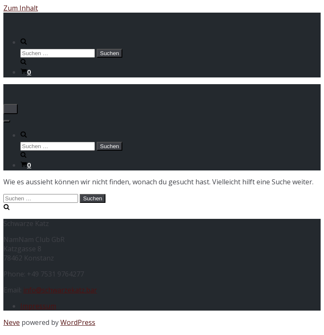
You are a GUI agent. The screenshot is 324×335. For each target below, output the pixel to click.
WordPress (77, 322)
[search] (170, 52)
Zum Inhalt (20, 8)
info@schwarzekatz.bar (60, 290)
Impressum (38, 306)
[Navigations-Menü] (10, 109)
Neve (11, 322)
